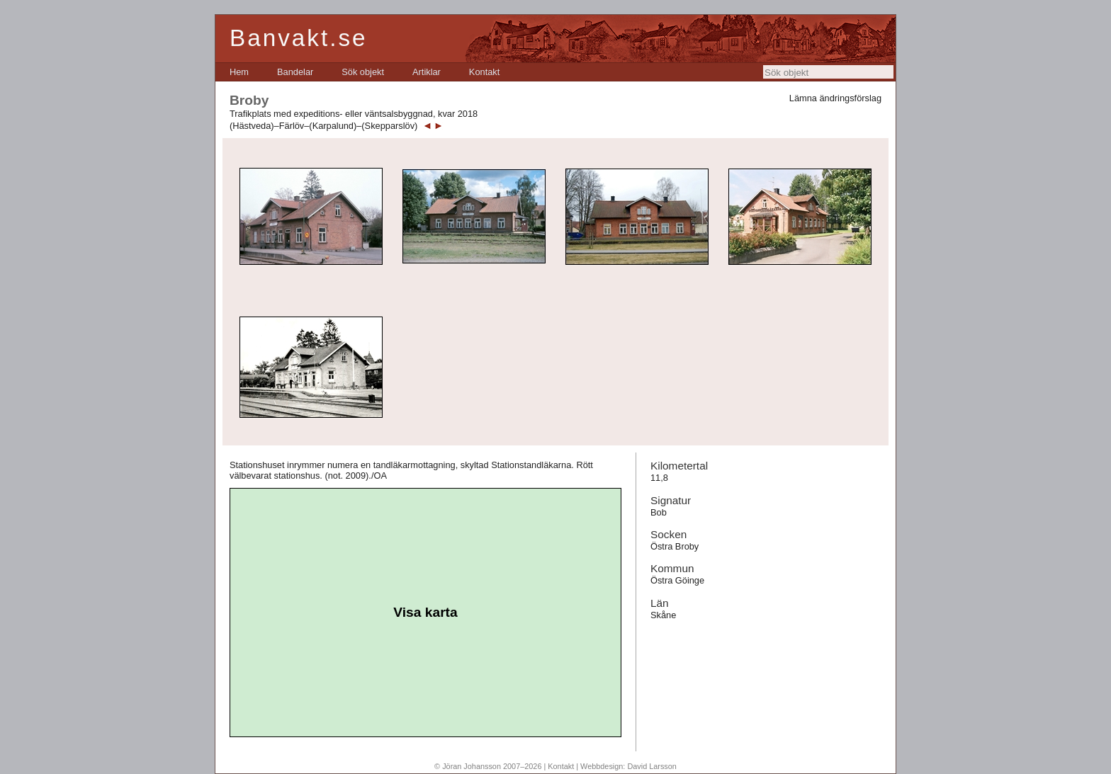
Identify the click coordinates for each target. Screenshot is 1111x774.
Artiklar (426, 72)
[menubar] (364, 72)
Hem (239, 72)
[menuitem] (239, 72)
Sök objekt (363, 72)
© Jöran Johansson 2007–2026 (487, 766)
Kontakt (484, 72)
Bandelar (295, 72)
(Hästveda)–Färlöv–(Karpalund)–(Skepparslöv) (323, 125)
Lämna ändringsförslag (835, 98)
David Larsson (652, 766)
